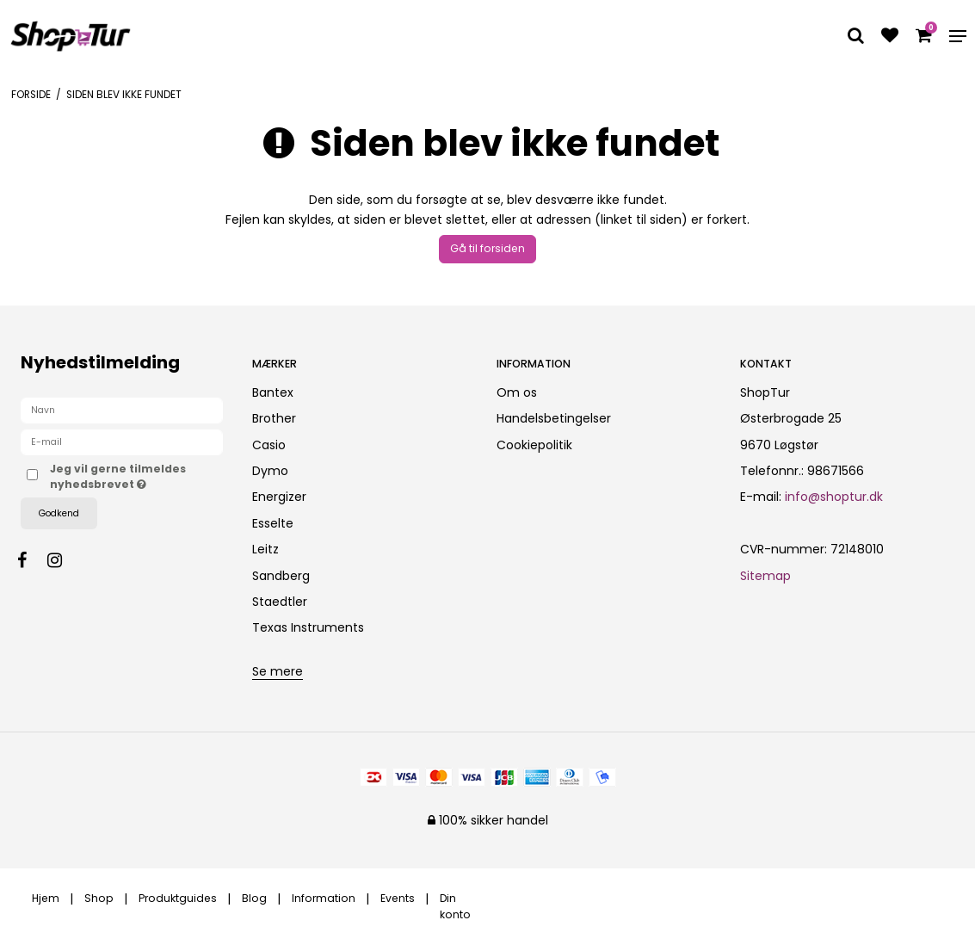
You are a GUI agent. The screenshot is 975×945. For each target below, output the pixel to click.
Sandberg (281, 575)
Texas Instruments (308, 627)
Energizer (279, 496)
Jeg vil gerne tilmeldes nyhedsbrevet (137, 476)
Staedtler (279, 601)
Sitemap (765, 575)
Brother (274, 418)
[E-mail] (122, 441)
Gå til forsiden (487, 248)
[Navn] (122, 409)
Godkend (59, 513)
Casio (269, 445)
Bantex (272, 392)
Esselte (272, 523)
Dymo (270, 470)
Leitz (265, 549)
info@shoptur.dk (834, 496)
